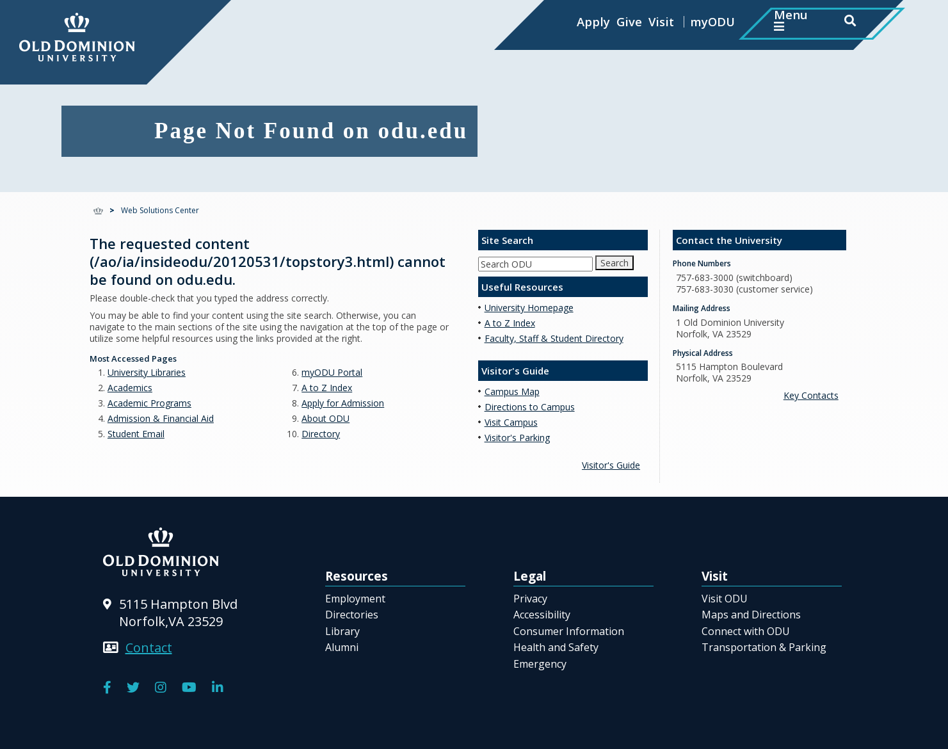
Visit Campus (511, 422)
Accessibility (541, 615)
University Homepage (529, 308)
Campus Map (512, 391)
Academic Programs (149, 403)
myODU (712, 21)
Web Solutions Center (160, 210)
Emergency (539, 664)
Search (614, 263)
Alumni (341, 647)
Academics (130, 388)
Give (629, 21)
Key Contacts (811, 395)
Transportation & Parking (764, 647)
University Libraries (147, 372)
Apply (593, 21)
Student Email (136, 434)
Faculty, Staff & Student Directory (554, 338)
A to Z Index (326, 388)
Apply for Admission (342, 403)
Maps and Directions (751, 615)
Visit (661, 21)
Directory (320, 434)
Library (342, 631)
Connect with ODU (746, 631)
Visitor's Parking (517, 437)
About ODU (325, 418)
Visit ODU (725, 599)
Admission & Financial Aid (161, 418)
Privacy (530, 599)
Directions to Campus (530, 407)
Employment (355, 599)
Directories (351, 615)
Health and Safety (556, 647)
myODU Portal (331, 372)
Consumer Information (568, 631)
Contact (148, 647)
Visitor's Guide (611, 465)
